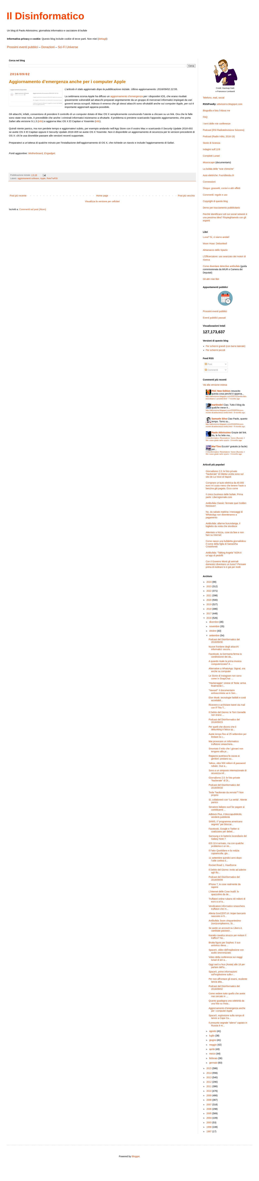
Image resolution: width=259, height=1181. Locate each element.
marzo (212, 1053)
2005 (209, 1113)
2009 (209, 1095)
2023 (209, 586)
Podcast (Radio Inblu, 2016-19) (219, 136)
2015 (209, 1068)
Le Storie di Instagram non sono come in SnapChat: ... (225, 677)
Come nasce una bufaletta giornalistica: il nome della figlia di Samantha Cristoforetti (226, 544)
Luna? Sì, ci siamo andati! (216, 237)
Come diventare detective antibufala (221, 266)
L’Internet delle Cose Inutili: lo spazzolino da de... (224, 893)
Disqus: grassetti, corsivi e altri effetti (221, 188)
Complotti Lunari (211, 155)
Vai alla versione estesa (215, 384)
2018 (209, 609)
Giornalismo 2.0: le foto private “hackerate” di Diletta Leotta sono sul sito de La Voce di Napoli (224, 474)
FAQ (205, 117)
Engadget (49, 153)
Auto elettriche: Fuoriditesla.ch (218, 175)
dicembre (214, 622)
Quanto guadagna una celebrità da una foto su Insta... (226, 1002)
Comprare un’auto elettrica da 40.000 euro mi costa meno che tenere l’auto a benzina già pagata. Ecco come (226, 485)
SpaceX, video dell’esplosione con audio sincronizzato (226, 951)
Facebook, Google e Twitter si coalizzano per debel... (224, 830)
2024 (209, 582)
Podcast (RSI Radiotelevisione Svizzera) (223, 130)
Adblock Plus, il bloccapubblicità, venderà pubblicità (225, 815)
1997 (209, 1131)
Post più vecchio (186, 195)
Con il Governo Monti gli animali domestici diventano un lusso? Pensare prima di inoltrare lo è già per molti (226, 564)
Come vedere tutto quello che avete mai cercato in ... (227, 995)
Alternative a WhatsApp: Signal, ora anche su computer (227, 670)
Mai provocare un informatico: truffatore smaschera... (224, 742)
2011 (209, 1086)
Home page (102, 195)
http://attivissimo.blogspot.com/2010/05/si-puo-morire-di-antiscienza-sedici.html (225, 411)
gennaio (213, 1062)
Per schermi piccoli (215, 350)
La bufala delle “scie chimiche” (218, 169)
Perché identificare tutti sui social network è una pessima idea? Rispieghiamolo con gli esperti (225, 217)
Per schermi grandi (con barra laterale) (225, 346)
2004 (209, 1118)
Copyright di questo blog (215, 201)
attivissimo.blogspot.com (229, 104)
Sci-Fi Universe (68, 47)
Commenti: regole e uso (215, 194)
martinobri (217, 404)
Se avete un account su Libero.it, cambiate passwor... (225, 929)
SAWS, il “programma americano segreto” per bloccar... (225, 823)
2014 (209, 1073)
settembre (214, 635)
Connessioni (209, 181)
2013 (209, 1077)
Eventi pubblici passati (214, 317)
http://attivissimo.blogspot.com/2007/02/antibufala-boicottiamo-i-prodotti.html (226, 397)
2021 (209, 595)
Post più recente (18, 195)
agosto (213, 1031)
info (40, 121)
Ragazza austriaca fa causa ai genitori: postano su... (224, 757)
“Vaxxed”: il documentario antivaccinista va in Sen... (223, 691)
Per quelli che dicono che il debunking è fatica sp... (222, 728)
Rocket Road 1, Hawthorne (222, 865)
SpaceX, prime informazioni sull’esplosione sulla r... (223, 973)
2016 (209, 618)
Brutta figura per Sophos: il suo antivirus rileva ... (224, 944)
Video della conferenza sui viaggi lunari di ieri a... (225, 958)
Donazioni (48, 47)
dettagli (102, 38)
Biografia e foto (210, 110)
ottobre (213, 630)
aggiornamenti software (28, 178)
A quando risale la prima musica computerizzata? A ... (225, 662)
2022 (209, 591)
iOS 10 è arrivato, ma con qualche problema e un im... (226, 844)
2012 (209, 1082)
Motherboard (35, 153)
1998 (209, 1127)
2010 (209, 1091)
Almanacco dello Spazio (215, 250)
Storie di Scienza (211, 143)
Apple (42, 178)
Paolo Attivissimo (221, 432)
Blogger (135, 1156)
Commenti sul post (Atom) (32, 209)
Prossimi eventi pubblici (22, 47)
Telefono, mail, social (213, 97)
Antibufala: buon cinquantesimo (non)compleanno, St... (225, 922)
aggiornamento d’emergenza (126, 96)
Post (208, 364)
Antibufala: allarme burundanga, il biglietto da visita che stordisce (223, 525)
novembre (214, 626)
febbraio (213, 1058)
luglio (212, 1035)
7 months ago (234, 399)
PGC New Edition (221, 391)
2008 (209, 1100)
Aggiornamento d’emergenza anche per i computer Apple (227, 1009)
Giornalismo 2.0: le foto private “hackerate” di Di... (224, 779)
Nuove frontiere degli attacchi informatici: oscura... (224, 648)
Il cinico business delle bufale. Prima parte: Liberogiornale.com (224, 495)
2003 (209, 1122)
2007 (209, 1104)
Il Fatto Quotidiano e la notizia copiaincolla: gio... (224, 852)
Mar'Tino (216, 446)
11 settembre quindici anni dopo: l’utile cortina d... (225, 859)
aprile (212, 1049)
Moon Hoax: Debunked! (215, 243)
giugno (213, 1040)
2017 (209, 613)
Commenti (211, 370)
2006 (209, 1109)
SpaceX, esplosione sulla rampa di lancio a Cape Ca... (226, 1017)
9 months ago (239, 413)
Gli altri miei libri (211, 279)
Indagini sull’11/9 (211, 149)
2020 (209, 600)
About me (225, 110)
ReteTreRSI (52, 178)
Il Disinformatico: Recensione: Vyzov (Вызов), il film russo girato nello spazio (225, 439)
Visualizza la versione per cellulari (102, 201)
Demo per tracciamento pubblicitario (221, 207)
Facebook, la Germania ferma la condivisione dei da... (225, 655)
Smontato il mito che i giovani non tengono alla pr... (226, 750)
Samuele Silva (219, 418)
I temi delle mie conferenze (216, 123)
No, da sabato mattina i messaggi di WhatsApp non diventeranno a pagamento (224, 515)
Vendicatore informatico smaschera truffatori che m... (227, 907)
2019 (209, 604)
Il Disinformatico (45, 15)
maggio (213, 1044)
